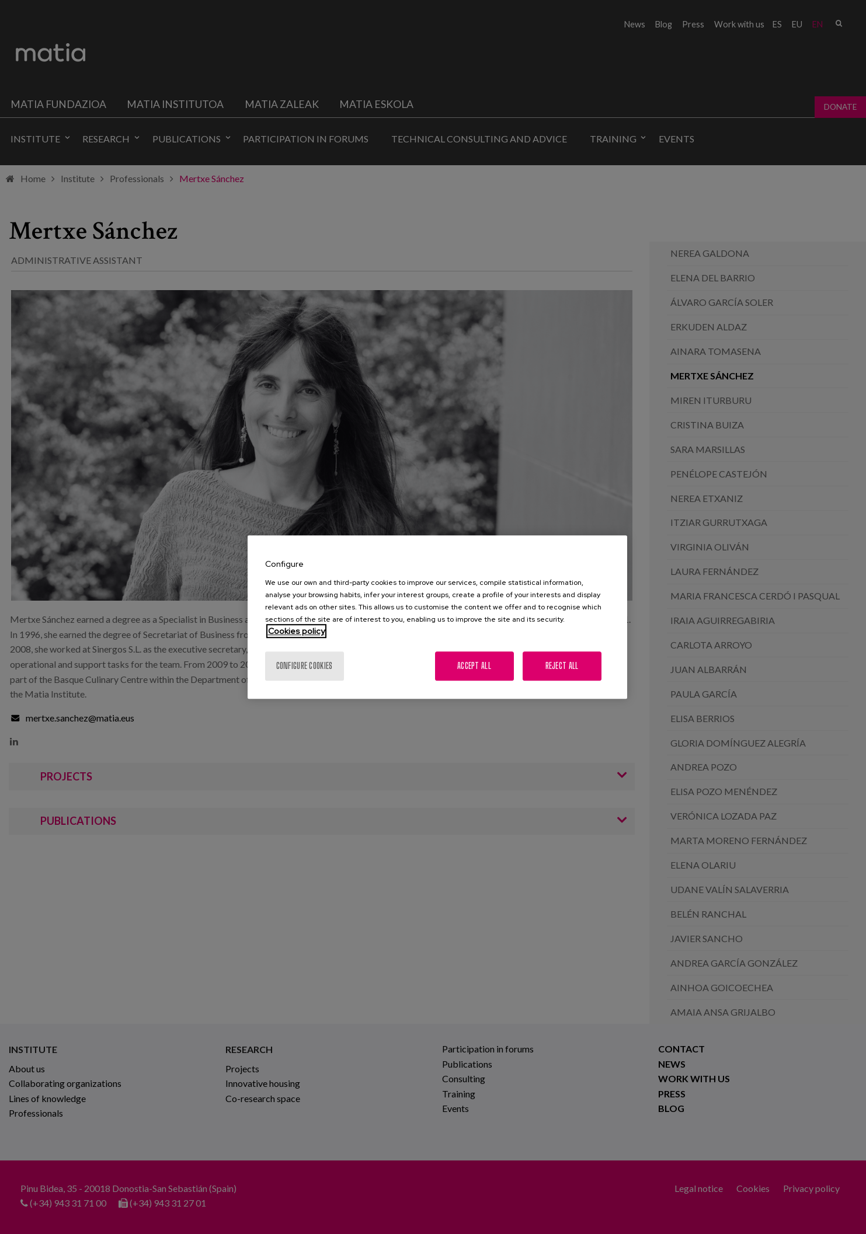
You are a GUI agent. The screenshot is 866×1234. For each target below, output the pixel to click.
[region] (437, 617)
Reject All (562, 666)
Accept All (474, 666)
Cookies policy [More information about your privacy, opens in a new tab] (296, 631)
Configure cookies (304, 666)
